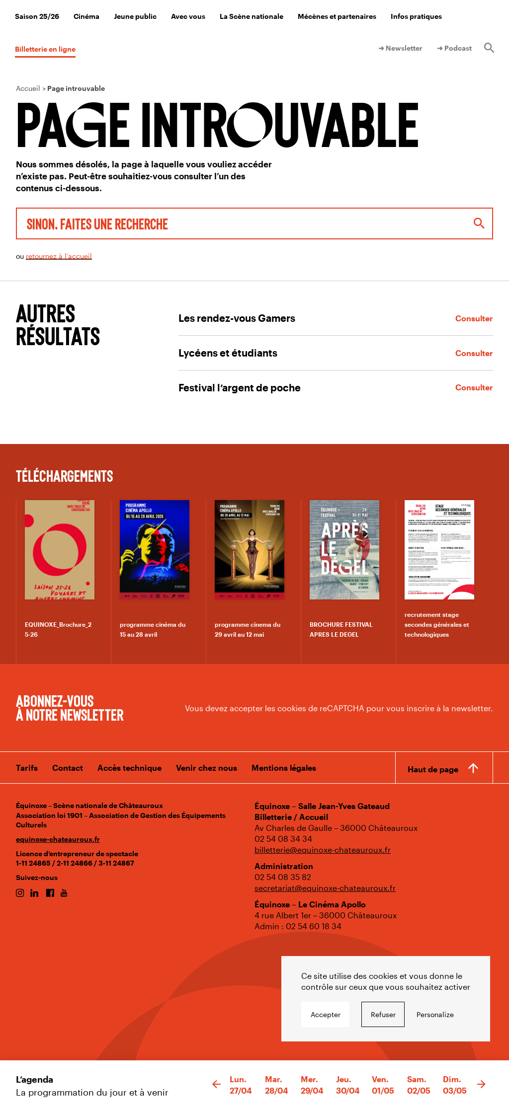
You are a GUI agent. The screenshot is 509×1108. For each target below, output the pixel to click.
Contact (67, 767)
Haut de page (433, 769)
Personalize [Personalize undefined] (435, 1014)
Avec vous (188, 16)
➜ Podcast (454, 48)
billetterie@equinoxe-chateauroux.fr (322, 849)
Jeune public (135, 16)
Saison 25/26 (37, 16)
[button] (216, 1084)
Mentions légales (284, 767)
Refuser (383, 1014)
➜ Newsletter (400, 48)
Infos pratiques (416, 16)
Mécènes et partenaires (337, 16)
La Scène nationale (251, 16)
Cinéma (86, 16)
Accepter (325, 1014)
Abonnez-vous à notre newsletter (69, 707)
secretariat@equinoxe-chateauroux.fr (325, 887)
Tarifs (27, 767)
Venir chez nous (206, 767)
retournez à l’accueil (59, 256)
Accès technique (129, 767)
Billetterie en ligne (45, 49)
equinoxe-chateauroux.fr (58, 839)
